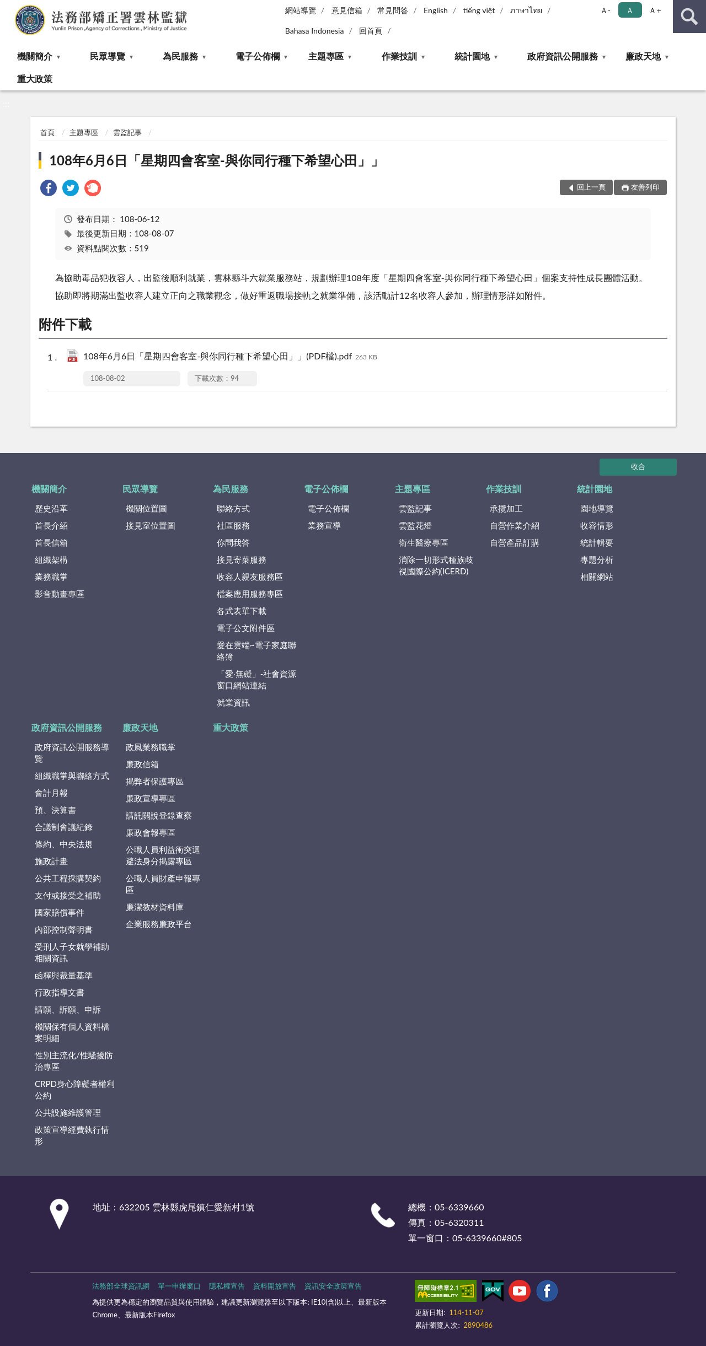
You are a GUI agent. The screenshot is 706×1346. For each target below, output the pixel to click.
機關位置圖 (146, 508)
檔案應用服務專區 (250, 594)
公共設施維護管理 (68, 1112)
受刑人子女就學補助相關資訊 (72, 952)
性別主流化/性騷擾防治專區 (74, 1061)
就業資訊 (233, 702)
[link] (48, 189)
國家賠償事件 (59, 912)
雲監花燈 (415, 525)
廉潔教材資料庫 (155, 907)
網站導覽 (300, 10)
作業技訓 (399, 56)
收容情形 (596, 525)
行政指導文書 (59, 992)
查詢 (689, 16)
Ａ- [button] (605, 10)
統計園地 (472, 56)
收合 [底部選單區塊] (638, 466)
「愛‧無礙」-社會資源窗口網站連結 (257, 679)
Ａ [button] (630, 10)
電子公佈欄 (258, 56)
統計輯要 (596, 542)
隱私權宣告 (227, 1286)
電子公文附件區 (246, 628)
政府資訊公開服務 (562, 56)
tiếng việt (479, 10)
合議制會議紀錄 (64, 827)
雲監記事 (127, 132)
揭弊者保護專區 (155, 781)
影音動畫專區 (59, 594)
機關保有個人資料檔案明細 (72, 1032)
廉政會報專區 (150, 832)
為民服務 (180, 56)
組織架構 (51, 559)
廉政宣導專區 (150, 798)
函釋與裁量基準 (64, 975)
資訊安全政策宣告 (333, 1286)
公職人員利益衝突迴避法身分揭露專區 (163, 855)
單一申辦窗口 (179, 1286)
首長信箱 (51, 542)
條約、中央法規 (64, 844)
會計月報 (51, 793)
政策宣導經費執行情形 (72, 1135)
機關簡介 (34, 56)
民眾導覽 (107, 56)
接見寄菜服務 (241, 559)
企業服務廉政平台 (159, 924)
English (436, 10)
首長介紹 (51, 525)
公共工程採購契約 (68, 878)
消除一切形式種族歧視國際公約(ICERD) (436, 565)
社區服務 (233, 525)
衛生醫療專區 (423, 542)
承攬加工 (506, 508)
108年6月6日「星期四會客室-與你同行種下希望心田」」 (216, 160)
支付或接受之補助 (68, 895)
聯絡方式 (233, 508)
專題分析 (596, 559)
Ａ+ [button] (655, 10)
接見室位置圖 (150, 525)
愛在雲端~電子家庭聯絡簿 (256, 650)
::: (10, 9)
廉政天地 (643, 56)
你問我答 (233, 542)
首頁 (47, 132)
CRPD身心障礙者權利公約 (75, 1089)
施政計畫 (51, 861)
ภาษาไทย (526, 10)
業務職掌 (51, 577)
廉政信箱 (142, 764)
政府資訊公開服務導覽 (72, 752)
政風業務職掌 (150, 747)
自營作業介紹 (514, 525)
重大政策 (34, 78)
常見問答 (392, 10)
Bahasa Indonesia (314, 30)
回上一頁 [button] (591, 186)
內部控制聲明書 (64, 929)
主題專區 (326, 56)
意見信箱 (346, 10)
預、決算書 (55, 810)
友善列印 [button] (645, 186)
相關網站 (596, 577)
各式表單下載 (241, 611)
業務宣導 (324, 525)
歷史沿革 (51, 508)
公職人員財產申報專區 (163, 884)
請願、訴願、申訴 (68, 1009)
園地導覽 (596, 508)
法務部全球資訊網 (120, 1286)
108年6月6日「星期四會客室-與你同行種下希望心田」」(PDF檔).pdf (230, 357)
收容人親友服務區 (250, 577)
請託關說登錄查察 (159, 815)
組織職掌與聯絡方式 (72, 775)
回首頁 (370, 30)
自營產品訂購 (514, 542)
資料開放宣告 (274, 1286)
